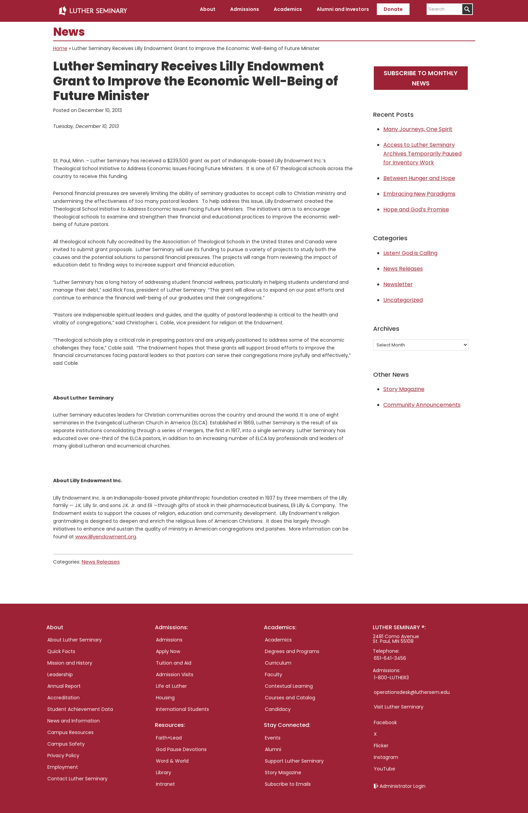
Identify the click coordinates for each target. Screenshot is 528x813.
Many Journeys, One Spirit (417, 126)
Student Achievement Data (80, 705)
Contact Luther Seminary (77, 774)
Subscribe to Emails (288, 780)
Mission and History (69, 659)
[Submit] (467, 9)
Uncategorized (403, 297)
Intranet (165, 780)
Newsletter (398, 282)
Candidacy (278, 705)
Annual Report (64, 682)
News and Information (73, 717)
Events (273, 733)
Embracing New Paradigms (419, 191)
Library (163, 768)
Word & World (172, 756)
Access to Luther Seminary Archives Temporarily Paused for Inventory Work (422, 151)
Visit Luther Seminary (398, 703)
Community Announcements (422, 402)
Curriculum (278, 659)
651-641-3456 (390, 654)
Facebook (385, 718)
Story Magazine (404, 386)
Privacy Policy (63, 751)
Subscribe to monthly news (421, 75)
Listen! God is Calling (410, 250)
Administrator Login (403, 782)
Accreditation (63, 693)
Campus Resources (70, 728)
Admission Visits (174, 670)
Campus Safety (66, 740)
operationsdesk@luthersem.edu (412, 688)
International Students (182, 705)
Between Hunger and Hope (419, 175)
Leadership (60, 670)
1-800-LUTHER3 (391, 673)
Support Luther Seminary (294, 756)
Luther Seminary (93, 9)
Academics (278, 636)
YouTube (384, 765)
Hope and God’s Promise (416, 207)
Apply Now (168, 647)
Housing (165, 693)
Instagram (386, 753)
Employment (62, 763)
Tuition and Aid (173, 659)
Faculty (273, 670)
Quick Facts (61, 647)
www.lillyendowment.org (103, 533)
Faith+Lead (169, 733)
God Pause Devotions (181, 745)
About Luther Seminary (74, 636)
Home (60, 45)
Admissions (169, 636)
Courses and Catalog (290, 693)
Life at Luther (171, 682)
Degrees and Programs (292, 647)
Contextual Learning (289, 682)
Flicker (381, 741)
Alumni (273, 745)
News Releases (99, 558)
